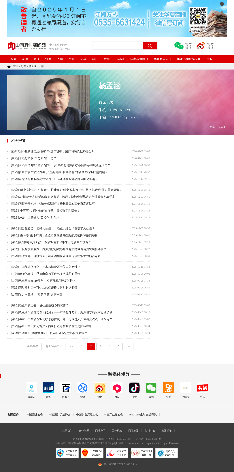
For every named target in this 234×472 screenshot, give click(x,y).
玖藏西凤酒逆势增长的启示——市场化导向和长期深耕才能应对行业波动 (65, 312)
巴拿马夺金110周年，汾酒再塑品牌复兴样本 (47, 280)
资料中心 (150, 430)
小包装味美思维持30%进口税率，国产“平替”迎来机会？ (58, 151)
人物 (60, 59)
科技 (95, 59)
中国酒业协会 (35, 414)
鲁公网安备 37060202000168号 (121, 464)
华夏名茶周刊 (162, 59)
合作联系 (84, 430)
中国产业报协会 (113, 414)
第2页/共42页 (54, 346)
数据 (107, 59)
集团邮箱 (166, 430)
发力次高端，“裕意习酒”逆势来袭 (40, 294)
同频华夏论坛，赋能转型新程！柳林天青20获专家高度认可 (57, 203)
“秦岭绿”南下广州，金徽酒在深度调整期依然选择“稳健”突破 (58, 235)
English (120, 59)
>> (129, 346)
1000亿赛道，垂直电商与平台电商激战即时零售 (49, 273)
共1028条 (32, 346)
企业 (36, 59)
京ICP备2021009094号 (85, 439)
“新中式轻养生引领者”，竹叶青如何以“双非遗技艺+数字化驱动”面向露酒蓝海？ (70, 189)
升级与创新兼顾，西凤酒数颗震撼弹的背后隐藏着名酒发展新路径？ (63, 249)
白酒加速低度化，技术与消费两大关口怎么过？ (49, 266)
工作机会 (117, 430)
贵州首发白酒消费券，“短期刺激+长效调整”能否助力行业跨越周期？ (63, 172)
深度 (48, 59)
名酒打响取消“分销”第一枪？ (37, 158)
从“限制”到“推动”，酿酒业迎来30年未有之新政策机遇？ (55, 242)
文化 (72, 59)
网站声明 (100, 430)
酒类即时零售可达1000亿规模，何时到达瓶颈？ (49, 287)
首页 (13, 59)
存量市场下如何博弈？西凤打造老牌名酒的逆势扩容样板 (55, 326)
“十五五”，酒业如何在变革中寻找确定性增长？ (49, 210)
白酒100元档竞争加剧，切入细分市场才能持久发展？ (53, 333)
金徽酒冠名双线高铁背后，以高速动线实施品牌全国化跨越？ (58, 179)
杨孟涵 (32, 66)
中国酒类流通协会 (60, 414)
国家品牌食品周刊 (189, 59)
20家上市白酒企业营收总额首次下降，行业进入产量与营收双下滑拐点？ (65, 319)
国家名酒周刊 (139, 59)
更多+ (210, 59)
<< (71, 346)
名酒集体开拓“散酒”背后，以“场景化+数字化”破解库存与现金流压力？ (64, 165)
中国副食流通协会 (87, 414)
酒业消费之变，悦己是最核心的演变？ (44, 305)
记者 (83, 59)
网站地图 (133, 430)
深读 (25, 59)
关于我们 (67, 430)
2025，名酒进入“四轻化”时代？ (39, 217)
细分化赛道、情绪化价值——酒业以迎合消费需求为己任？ (57, 228)
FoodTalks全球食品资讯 (143, 414)
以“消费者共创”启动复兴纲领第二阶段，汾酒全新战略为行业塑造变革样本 (67, 196)
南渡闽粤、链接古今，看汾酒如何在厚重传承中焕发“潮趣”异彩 (59, 256)
